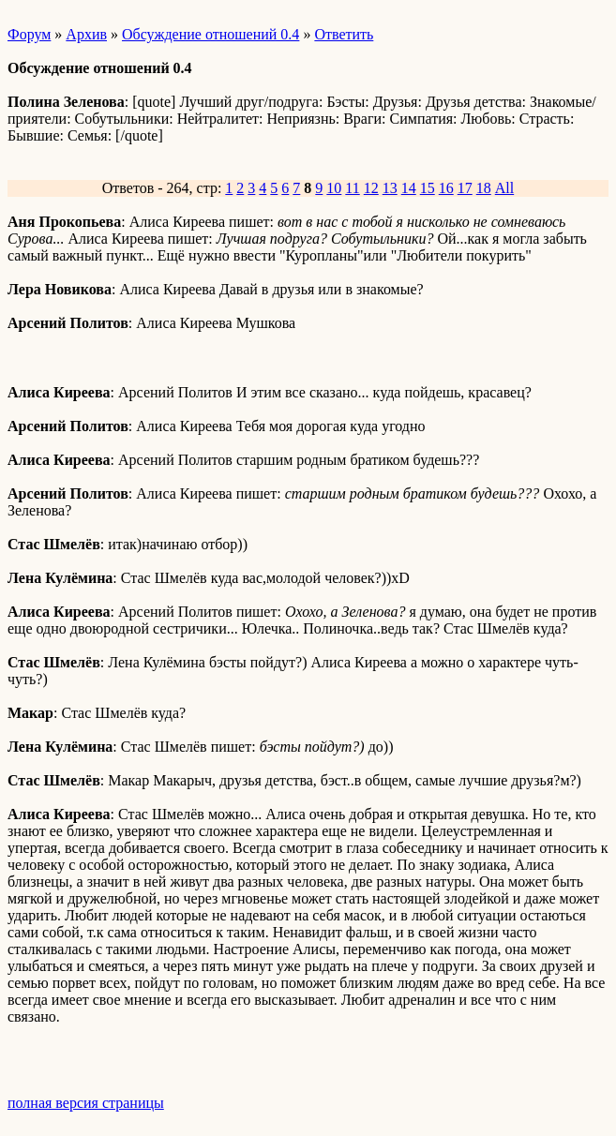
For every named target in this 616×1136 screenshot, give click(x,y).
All (504, 188)
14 (408, 188)
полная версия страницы (86, 1103)
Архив (86, 34)
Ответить (343, 34)
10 (333, 188)
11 (352, 188)
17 (465, 188)
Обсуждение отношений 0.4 (210, 34)
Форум (29, 34)
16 (446, 188)
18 (483, 188)
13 (390, 188)
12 (371, 188)
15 (427, 188)
